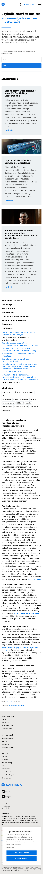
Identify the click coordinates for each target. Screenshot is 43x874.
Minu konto (29, 4)
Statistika (4, 741)
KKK (3, 766)
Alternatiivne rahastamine (10, 396)
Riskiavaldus (5, 744)
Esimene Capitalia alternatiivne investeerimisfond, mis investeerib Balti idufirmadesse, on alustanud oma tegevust (20, 377)
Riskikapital (20, 403)
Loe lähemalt (10, 847)
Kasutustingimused (8, 747)
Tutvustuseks (6, 769)
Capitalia (9, 701)
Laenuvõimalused (7, 738)
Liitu (5, 66)
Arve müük (5, 723)
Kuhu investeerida (8, 403)
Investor (28, 403)
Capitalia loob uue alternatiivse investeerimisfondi (15, 360)
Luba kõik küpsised (21, 853)
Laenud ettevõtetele (21, 406)
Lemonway (14, 870)
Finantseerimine (7, 392)
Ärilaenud (33, 399)
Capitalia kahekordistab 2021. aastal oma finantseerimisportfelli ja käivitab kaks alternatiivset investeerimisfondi (19, 366)
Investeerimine (26, 396)
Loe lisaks (9, 130)
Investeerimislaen (7, 726)
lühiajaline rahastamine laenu (26, 613)
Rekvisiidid (5, 760)
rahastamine (13, 705)
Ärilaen (17, 392)
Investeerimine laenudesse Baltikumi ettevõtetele (18, 354)
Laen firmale (34, 406)
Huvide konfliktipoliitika (9, 775)
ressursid (21, 705)
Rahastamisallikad (7, 729)
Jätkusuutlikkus (6, 778)
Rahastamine (6, 399)
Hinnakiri (4, 757)
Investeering (6, 410)
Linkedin (6, 791)
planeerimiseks (34, 579)
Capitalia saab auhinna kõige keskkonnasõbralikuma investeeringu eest (20, 344)
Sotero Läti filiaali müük (12, 372)
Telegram (6, 796)
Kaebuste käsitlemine (8, 772)
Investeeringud (7, 406)
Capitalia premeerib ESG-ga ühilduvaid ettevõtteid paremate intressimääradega (19, 349)
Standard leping (7, 763)
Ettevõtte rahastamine (20, 399)
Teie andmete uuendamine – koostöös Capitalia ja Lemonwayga (18, 333)
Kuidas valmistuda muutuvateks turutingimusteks (15, 339)
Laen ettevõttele (28, 392)
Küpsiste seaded (21, 858)
